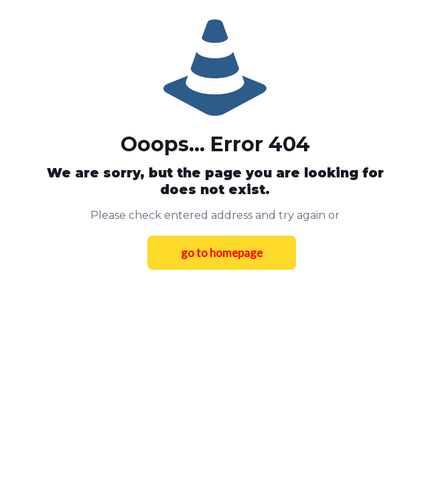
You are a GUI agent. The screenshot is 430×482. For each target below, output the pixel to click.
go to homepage (222, 253)
